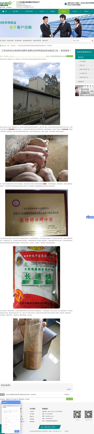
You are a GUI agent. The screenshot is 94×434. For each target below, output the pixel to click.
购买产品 (75, 11)
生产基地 (32, 414)
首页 (8, 45)
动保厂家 (16, 399)
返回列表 (70, 56)
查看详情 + (67, 394)
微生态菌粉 (15, 11)
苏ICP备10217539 (57, 431)
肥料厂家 (81, 65)
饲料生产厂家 (9, 399)
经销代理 (86, 11)
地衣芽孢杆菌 (18, 40)
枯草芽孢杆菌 (10, 40)
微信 (66, 56)
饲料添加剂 (45, 40)
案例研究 (18, 409)
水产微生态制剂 (29, 11)
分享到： (48, 56)
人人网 (63, 56)
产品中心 (41, 11)
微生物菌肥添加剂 (27, 40)
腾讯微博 (59, 56)
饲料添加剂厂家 (83, 77)
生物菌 (44, 183)
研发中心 (32, 416)
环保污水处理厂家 (84, 69)
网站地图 (32, 421)
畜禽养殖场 (21, 399)
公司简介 (32, 411)
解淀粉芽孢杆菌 (37, 40)
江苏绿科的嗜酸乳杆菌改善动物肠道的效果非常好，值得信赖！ (21, 394)
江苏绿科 (27, 399)
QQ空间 (51, 56)
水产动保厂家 (83, 73)
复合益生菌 (65, 129)
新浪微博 (55, 56)
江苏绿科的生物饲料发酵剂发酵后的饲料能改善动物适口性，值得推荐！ (35, 45)
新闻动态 (53, 11)
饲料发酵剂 (11, 129)
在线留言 (32, 419)
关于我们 (32, 409)
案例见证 (64, 11)
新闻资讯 (81, 81)
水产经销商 (82, 61)
